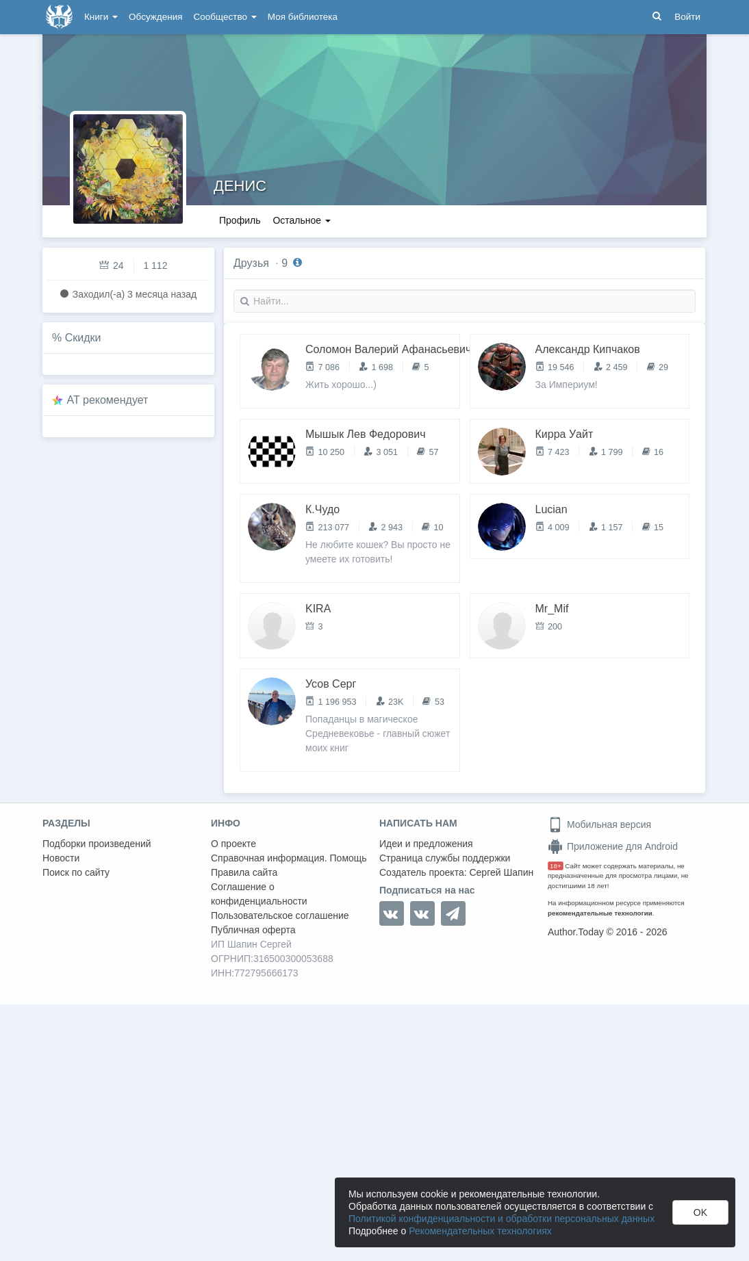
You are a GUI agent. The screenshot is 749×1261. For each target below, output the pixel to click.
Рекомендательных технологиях (480, 1230)
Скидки (83, 337)
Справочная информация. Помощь (289, 858)
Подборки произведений (96, 843)
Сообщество (225, 17)
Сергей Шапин (501, 872)
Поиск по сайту (76, 872)
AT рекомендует (108, 400)
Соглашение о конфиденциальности (259, 894)
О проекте (233, 843)
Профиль (239, 220)
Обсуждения (155, 17)
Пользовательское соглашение (280, 915)
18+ (555, 866)
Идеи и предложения (426, 843)
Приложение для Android (613, 846)
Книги (101, 17)
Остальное (301, 220)
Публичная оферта (253, 929)
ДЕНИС (240, 185)
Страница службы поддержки (444, 858)
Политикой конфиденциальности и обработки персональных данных (501, 1218)
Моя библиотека (303, 17)
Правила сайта (244, 872)
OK (700, 1212)
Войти (687, 17)
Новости (60, 858)
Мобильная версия (599, 824)
